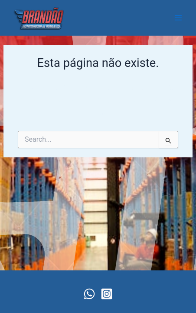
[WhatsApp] (89, 294)
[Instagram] (107, 294)
